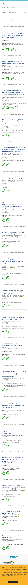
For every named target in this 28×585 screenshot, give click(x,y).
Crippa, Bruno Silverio (6, 462)
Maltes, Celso (5, 235)
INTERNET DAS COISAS (17, 103)
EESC (7, 40)
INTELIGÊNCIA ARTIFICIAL (10, 73)
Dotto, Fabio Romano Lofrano (18, 39)
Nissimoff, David (5, 295)
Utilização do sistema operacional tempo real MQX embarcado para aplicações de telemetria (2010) (13, 431)
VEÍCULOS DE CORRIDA (19, 328)
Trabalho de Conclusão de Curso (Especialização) (14, 141)
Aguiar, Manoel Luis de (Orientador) (16, 490)
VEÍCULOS (11, 104)
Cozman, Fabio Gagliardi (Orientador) (9, 516)
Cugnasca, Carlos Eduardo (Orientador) (15, 410)
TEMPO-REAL (16, 442)
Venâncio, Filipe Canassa (13, 235)
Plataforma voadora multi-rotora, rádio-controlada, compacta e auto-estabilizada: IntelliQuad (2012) (13, 292)
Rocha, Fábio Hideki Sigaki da (8, 125)
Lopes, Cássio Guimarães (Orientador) (14, 296)
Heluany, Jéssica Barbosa (7, 265)
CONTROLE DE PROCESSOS (12, 468)
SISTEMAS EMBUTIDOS (11, 215)
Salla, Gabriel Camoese (7, 209)
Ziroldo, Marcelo (22, 235)
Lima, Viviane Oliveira (15, 180)
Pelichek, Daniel (5, 490)
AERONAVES (8, 301)
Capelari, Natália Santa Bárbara (8, 378)
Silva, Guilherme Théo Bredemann (9, 66)
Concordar (13, 582)
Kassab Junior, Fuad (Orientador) (13, 266)
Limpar (25, 12)
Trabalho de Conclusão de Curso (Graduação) (13, 26)
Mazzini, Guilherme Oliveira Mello (17, 514)
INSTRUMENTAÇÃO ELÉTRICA (12, 494)
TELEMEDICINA (9, 186)
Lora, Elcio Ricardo (6, 514)
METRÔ (3, 161)
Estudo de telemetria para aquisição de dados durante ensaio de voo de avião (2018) (12, 121)
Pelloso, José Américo (14, 409)
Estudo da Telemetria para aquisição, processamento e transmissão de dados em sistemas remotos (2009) (14, 487)
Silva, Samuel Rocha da (7, 39)
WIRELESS (4, 216)
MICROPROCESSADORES (11, 440)
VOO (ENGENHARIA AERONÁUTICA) (15, 132)
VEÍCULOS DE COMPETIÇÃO (12, 326)
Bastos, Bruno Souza (6, 180)
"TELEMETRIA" (12, 12)
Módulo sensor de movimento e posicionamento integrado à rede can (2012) (12, 345)
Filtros (4, 12)
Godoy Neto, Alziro (6, 321)
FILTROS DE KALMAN (10, 43)
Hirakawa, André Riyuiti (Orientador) (9, 236)
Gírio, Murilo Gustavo (6, 435)
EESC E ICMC (9, 351)
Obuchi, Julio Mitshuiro (6, 154)
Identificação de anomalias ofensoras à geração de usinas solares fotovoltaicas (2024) (13, 63)
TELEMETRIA (4, 46)
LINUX (13, 301)
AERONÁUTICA (9, 383)
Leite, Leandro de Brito (6, 348)
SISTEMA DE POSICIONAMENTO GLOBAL (16, 44)
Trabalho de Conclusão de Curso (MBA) (11, 55)
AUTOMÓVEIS (9, 354)
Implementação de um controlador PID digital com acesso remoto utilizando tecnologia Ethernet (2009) (12, 459)
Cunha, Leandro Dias (6, 539)
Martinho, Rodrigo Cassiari (16, 539)
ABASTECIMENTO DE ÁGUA (18, 160)
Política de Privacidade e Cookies (11, 575)
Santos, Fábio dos (5, 409)
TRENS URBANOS (15, 414)
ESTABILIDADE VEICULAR (7, 273)
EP (7, 157)
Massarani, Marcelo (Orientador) (8, 540)
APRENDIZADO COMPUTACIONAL (13, 72)
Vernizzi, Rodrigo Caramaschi (8, 97)
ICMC (7, 69)
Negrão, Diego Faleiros (14, 295)
